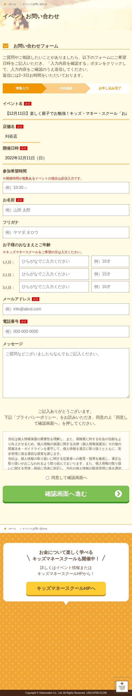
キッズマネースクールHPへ (66, 588)
